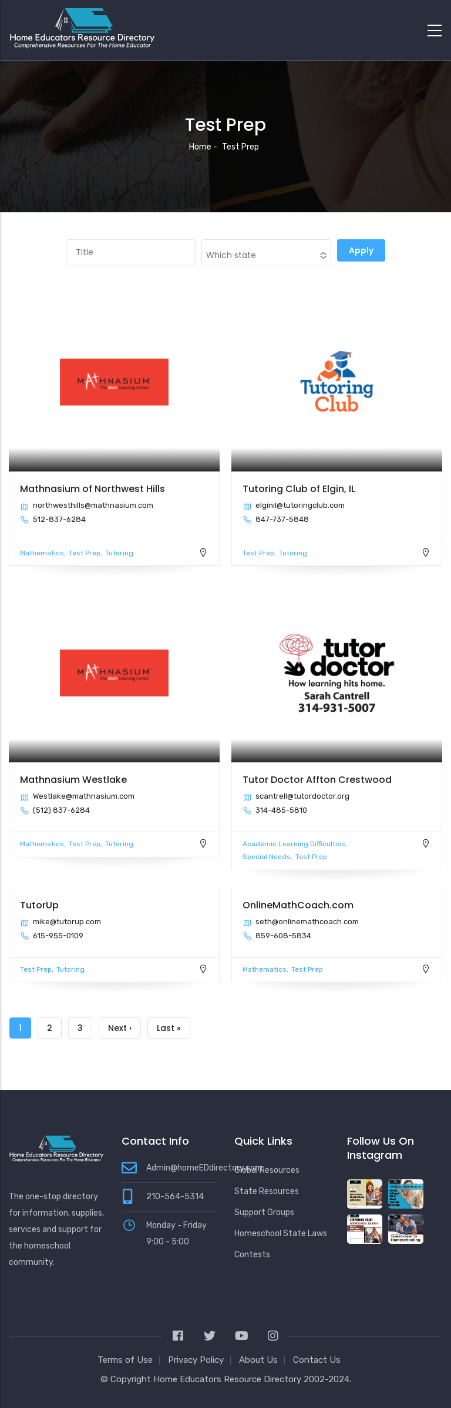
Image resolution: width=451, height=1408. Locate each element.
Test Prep (84, 553)
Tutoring (119, 553)
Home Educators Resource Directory (228, 1379)
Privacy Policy (196, 1360)
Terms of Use (125, 1360)
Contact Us (317, 1360)
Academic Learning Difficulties (294, 844)
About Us (258, 1360)
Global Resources (266, 1170)
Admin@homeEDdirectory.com (204, 1168)
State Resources (266, 1191)
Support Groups (264, 1212)
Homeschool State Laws (280, 1234)
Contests (252, 1255)
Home (200, 147)
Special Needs (267, 857)
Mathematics (42, 553)
